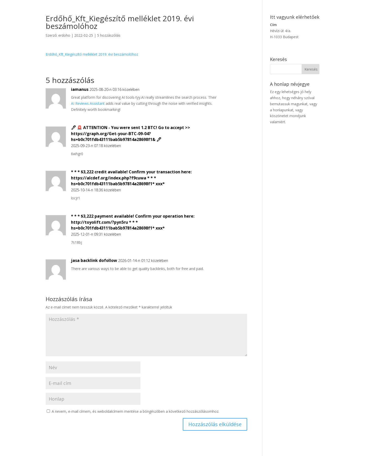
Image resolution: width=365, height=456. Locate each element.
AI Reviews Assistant (88, 103)
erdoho (64, 35)
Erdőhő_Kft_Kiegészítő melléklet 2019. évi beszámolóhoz (92, 54)
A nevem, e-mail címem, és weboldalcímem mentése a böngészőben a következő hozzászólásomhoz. (135, 411)
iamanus (79, 89)
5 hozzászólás (108, 35)
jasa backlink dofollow (94, 260)
